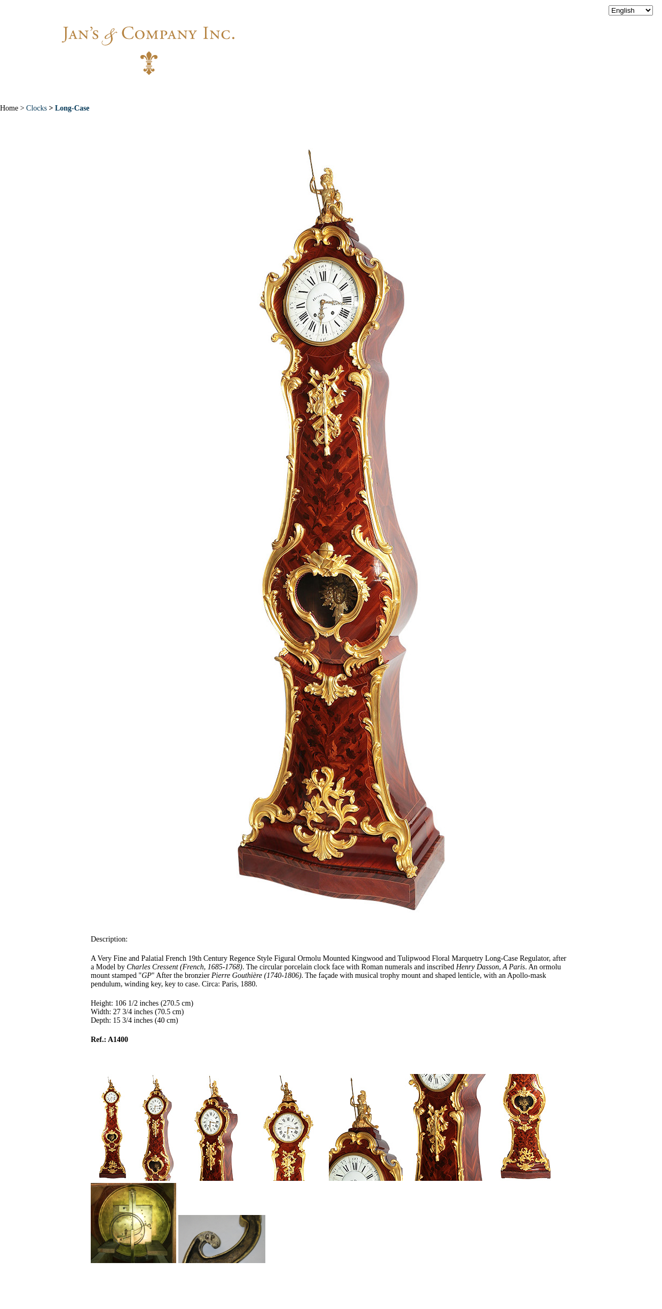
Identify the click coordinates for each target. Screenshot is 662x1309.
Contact (512, 90)
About (177, 90)
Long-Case (72, 108)
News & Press (443, 90)
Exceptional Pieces (352, 90)
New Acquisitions (251, 90)
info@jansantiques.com (475, 40)
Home (128, 90)
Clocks (36, 108)
